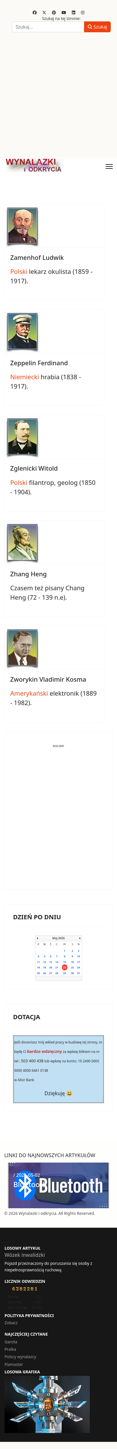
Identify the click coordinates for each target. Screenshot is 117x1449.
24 (78, 967)
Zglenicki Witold (34, 468)
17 (78, 962)
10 (78, 956)
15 (64, 962)
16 (72, 962)
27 (50, 973)
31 (78, 973)
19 (44, 967)
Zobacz (11, 1322)
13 (50, 962)
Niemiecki (24, 376)
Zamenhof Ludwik (37, 257)
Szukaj (97, 27)
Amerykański (29, 693)
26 (44, 973)
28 (56, 973)
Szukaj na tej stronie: (61, 18)
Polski (18, 271)
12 (44, 962)
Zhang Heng (28, 573)
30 (72, 973)
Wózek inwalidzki (25, 1254)
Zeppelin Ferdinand (39, 362)
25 (38, 973)
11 (38, 962)
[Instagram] (82, 12)
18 (38, 967)
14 (56, 962)
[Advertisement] (58, 96)
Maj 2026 (58, 938)
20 (50, 967)
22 (64, 967)
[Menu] (109, 166)
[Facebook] (35, 12)
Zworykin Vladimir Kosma (48, 679)
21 (56, 967)
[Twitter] (44, 12)
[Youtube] (64, 12)
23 (72, 967)
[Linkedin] (73, 12)
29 (64, 973)
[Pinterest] (54, 12)
